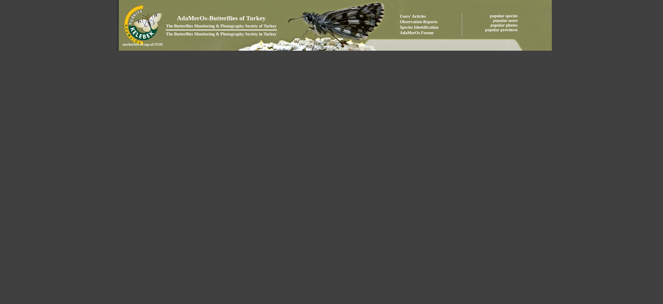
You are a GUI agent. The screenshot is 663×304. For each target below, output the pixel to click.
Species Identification (419, 27)
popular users (506, 20)
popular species (504, 16)
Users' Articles (413, 16)
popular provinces (502, 29)
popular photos (504, 25)
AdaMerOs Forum (417, 32)
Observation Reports (419, 21)
